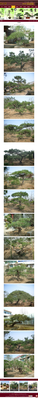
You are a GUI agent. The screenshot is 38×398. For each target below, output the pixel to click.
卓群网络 (13, 392)
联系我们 (36, 6)
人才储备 (32, 6)
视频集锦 (28, 6)
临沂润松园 (8, 392)
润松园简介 (5, 6)
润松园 (3, 392)
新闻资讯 (9, 6)
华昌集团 (5, 392)
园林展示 (21, 6)
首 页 (2, 6)
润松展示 (13, 6)
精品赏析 (17, 6)
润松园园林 (10, 392)
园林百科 (24, 6)
